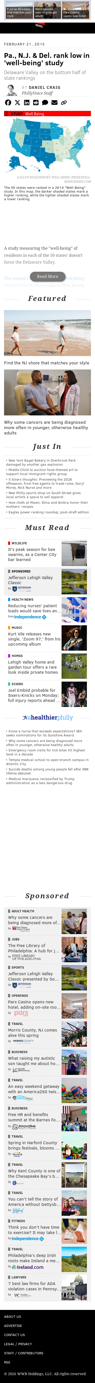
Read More (47, 276)
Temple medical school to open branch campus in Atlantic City (47, 761)
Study (17, 113)
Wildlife (19, 543)
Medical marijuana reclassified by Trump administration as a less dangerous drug (40, 780)
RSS (7, 1362)
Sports (18, 967)
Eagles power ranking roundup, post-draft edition (49, 512)
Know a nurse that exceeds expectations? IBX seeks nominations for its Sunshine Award (44, 733)
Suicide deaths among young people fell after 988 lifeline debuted (47, 771)
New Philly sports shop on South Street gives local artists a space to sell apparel (43, 494)
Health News (22, 599)
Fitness (18, 1221)
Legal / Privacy (18, 1343)
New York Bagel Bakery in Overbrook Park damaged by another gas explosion (41, 462)
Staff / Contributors (23, 1353)
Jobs (16, 939)
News (39, 25)
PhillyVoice (12, 27)
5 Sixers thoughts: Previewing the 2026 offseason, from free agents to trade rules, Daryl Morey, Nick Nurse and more (45, 483)
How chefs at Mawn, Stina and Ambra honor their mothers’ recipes (47, 504)
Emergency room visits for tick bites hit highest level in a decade (45, 752)
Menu (87, 28)
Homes (17, 655)
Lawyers (19, 1277)
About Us (12, 1316)
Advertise (13, 1325)
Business (20, 1052)
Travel (17, 1023)
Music (17, 627)
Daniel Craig (45, 87)
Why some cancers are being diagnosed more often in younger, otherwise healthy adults (44, 742)
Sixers (17, 684)
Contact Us (14, 1334)
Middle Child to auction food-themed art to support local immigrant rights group (42, 471)
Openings (20, 995)
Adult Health (23, 911)
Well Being (34, 113)
